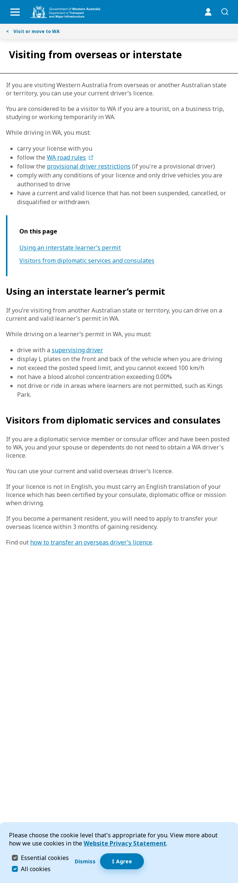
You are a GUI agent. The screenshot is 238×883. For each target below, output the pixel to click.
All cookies (36, 869)
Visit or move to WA (33, 31)
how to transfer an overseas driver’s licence (91, 542)
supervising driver (77, 350)
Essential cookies (45, 857)
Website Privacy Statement (125, 843)
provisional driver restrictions (89, 166)
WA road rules (66, 157)
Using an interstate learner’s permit (70, 247)
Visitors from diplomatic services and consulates (86, 260)
